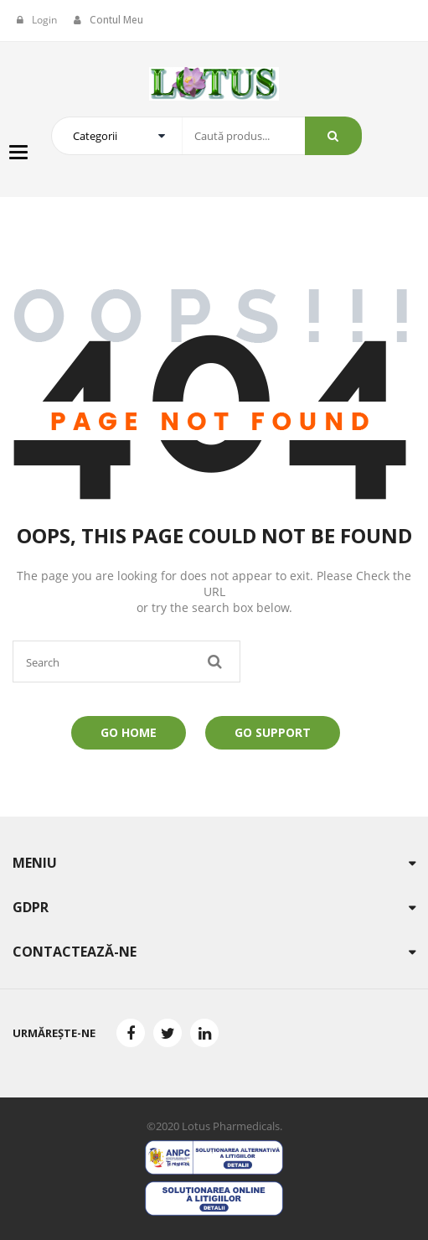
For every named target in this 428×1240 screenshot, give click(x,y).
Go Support (273, 732)
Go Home (129, 732)
